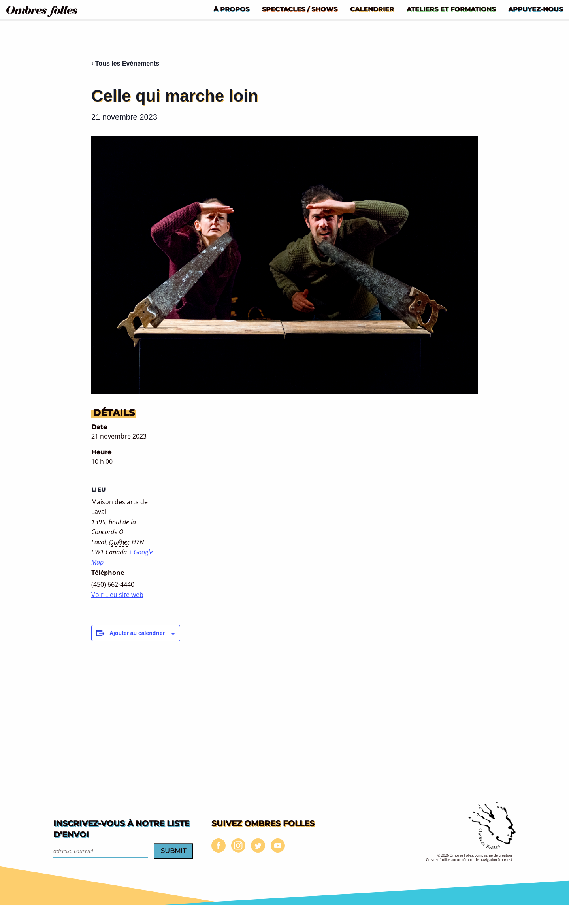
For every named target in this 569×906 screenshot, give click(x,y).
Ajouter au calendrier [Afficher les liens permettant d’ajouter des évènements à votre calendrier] (137, 633)
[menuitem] (231, 9)
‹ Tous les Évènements (125, 63)
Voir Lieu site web (117, 594)
